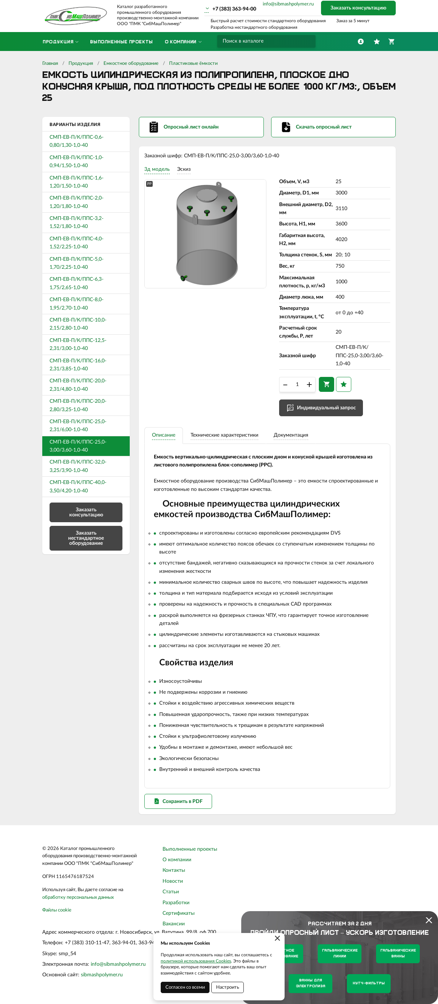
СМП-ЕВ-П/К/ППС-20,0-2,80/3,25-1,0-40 (78, 405)
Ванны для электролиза (310, 983)
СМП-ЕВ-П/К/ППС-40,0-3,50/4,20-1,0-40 (78, 486)
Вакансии (174, 926)
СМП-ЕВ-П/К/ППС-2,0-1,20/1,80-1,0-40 (76, 202)
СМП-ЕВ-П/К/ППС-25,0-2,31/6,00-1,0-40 (78, 425)
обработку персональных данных (78, 899)
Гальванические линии (339, 953)
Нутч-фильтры (369, 983)
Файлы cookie (56, 912)
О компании (177, 862)
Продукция (81, 63)
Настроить (227, 987)
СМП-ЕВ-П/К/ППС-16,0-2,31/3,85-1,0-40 (78, 364)
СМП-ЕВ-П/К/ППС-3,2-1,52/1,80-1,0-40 (76, 222)
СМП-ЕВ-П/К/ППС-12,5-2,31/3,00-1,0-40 (78, 344)
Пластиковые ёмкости (193, 63)
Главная (50, 63)
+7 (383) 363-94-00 (234, 9)
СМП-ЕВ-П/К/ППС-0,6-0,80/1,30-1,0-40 (76, 141)
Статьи (171, 894)
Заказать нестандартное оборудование (86, 538)
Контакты (174, 872)
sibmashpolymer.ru (102, 977)
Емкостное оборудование (131, 63)
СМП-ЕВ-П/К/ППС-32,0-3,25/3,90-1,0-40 (78, 466)
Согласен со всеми (185, 987)
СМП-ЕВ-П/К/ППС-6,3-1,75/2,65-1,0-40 (76, 283)
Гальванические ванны (398, 953)
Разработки (176, 904)
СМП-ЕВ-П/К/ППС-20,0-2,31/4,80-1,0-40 (78, 384)
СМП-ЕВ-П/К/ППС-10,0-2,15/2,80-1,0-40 (78, 324)
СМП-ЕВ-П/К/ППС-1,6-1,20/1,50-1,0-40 (76, 182)
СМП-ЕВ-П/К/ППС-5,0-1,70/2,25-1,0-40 (76, 263)
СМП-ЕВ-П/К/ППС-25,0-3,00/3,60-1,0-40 (78, 446)
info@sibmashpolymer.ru (288, 4)
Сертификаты (179, 915)
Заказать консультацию (358, 8)
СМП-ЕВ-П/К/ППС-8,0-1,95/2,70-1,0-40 (76, 303)
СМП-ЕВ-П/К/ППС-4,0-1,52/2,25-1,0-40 (76, 242)
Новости (173, 883)
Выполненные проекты (190, 851)
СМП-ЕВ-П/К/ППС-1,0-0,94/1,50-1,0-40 (76, 161)
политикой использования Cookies (196, 961)
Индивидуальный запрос (326, 409)
